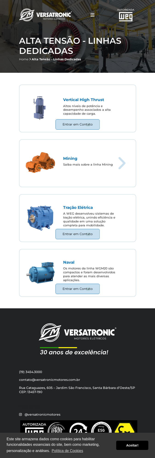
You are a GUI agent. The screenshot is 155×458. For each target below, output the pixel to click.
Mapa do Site (30, 407)
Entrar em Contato (77, 124)
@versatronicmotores (42, 414)
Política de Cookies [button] (67, 451)
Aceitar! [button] (132, 445)
